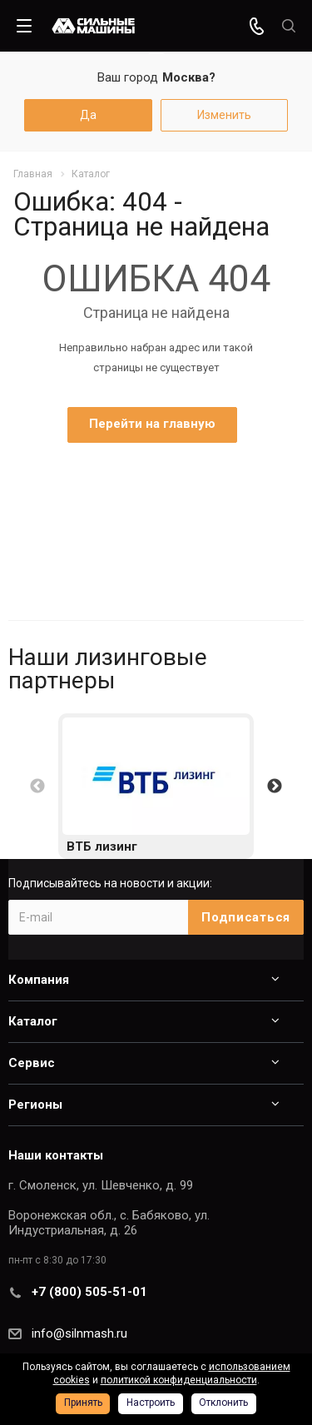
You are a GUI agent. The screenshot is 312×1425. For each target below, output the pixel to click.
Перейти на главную (152, 423)
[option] (156, 786)
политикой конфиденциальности (179, 1380)
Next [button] (274, 786)
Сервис (31, 1062)
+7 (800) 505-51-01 (89, 1291)
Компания (38, 979)
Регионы (35, 1104)
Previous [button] (37, 786)
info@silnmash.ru (79, 1333)
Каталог (32, 1021)
